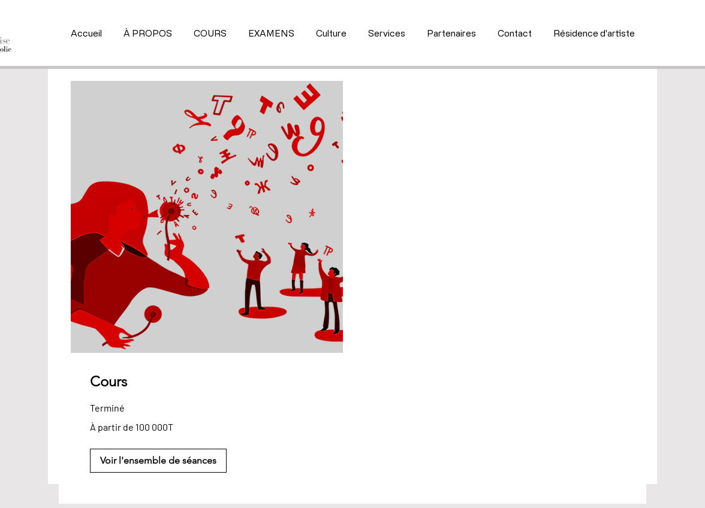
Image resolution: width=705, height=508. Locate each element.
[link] (207, 381)
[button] (158, 461)
